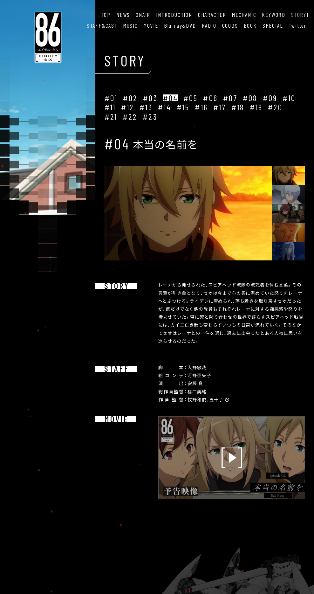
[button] (281, 175)
